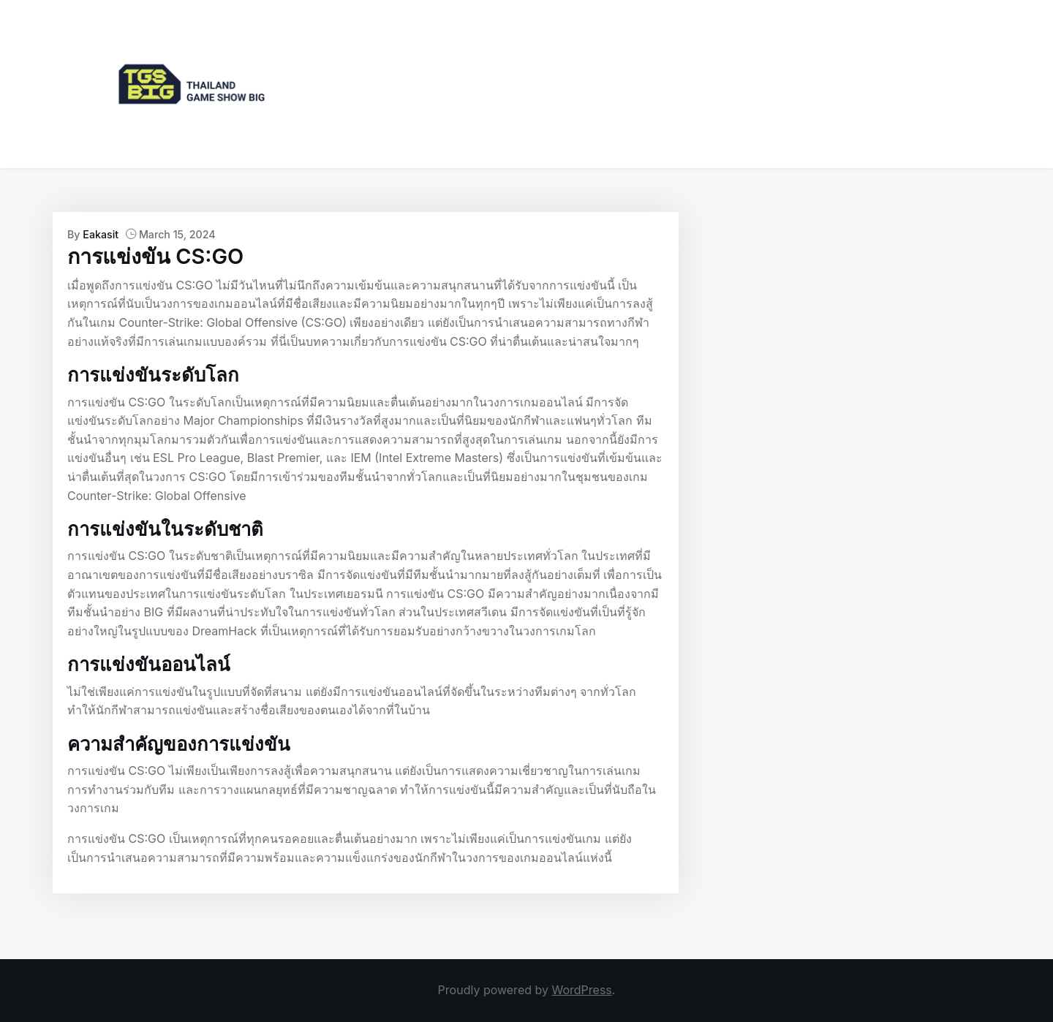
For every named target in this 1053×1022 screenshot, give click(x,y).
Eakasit (100, 234)
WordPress (581, 990)
